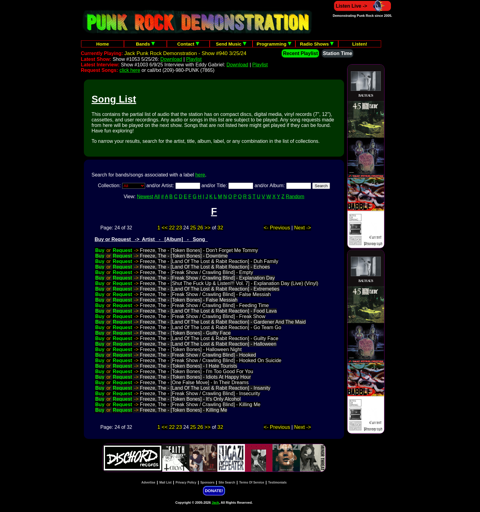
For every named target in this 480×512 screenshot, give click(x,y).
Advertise (148, 482)
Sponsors (207, 482)
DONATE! (214, 490)
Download (171, 59)
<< (165, 228)
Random (295, 196)
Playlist (194, 59)
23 (179, 228)
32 (220, 228)
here (200, 174)
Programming (274, 43)
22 (172, 228)
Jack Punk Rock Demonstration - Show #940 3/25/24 (185, 53)
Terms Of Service (251, 482)
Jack (215, 502)
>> (207, 228)
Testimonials (277, 482)
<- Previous (277, 228)
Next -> (302, 228)
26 (200, 228)
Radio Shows (317, 43)
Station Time (337, 53)
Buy (99, 250)
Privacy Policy (186, 482)
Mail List (165, 482)
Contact (188, 43)
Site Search (227, 482)
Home (102, 43)
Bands (145, 43)
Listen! (359, 43)
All (157, 196)
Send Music (231, 43)
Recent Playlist (300, 53)
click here (129, 70)
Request (122, 250)
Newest (145, 196)
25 (193, 228)
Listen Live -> (362, 6)
